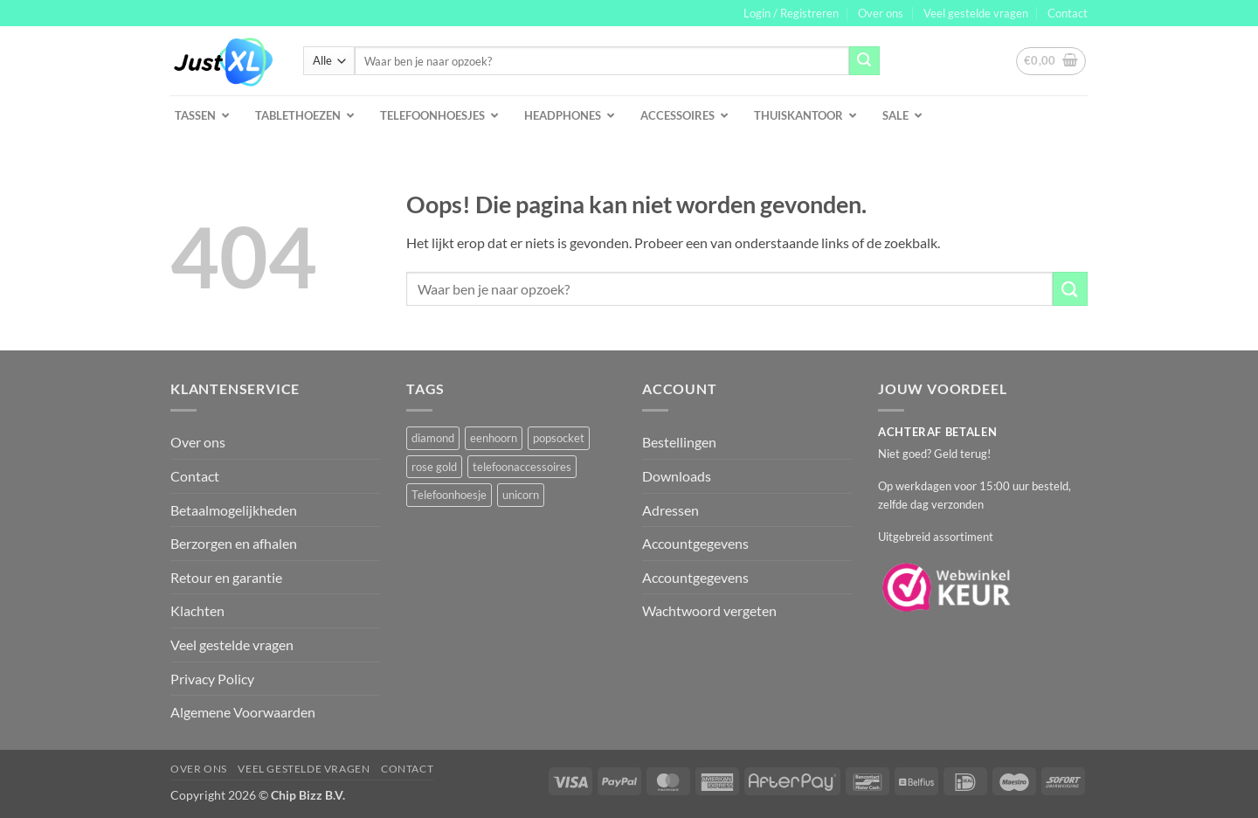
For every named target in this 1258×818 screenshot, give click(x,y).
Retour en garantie (226, 577)
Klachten (197, 610)
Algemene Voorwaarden (242, 712)
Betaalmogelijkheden (233, 510)
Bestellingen (679, 441)
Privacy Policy (212, 678)
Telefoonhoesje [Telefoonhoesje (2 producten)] (449, 495)
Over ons (880, 13)
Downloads (676, 476)
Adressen (670, 510)
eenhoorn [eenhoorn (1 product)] (493, 438)
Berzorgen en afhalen (233, 543)
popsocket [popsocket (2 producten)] (558, 438)
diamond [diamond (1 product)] (432, 438)
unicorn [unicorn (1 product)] (520, 495)
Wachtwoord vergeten (709, 610)
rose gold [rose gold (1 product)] (434, 467)
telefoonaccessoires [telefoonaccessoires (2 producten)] (522, 467)
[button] (791, 13)
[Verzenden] (864, 61)
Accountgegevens (695, 543)
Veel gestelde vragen (975, 13)
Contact (1067, 13)
